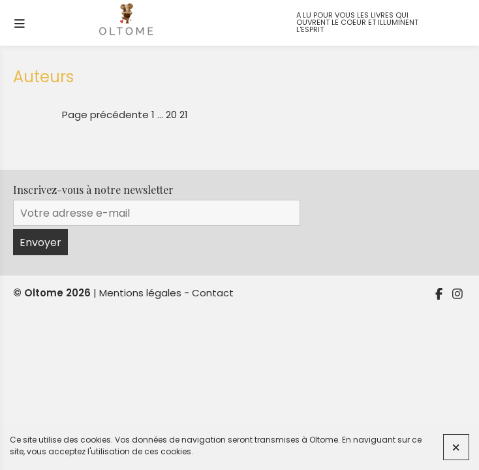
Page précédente (105, 114)
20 (171, 114)
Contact (213, 293)
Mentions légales (140, 293)
